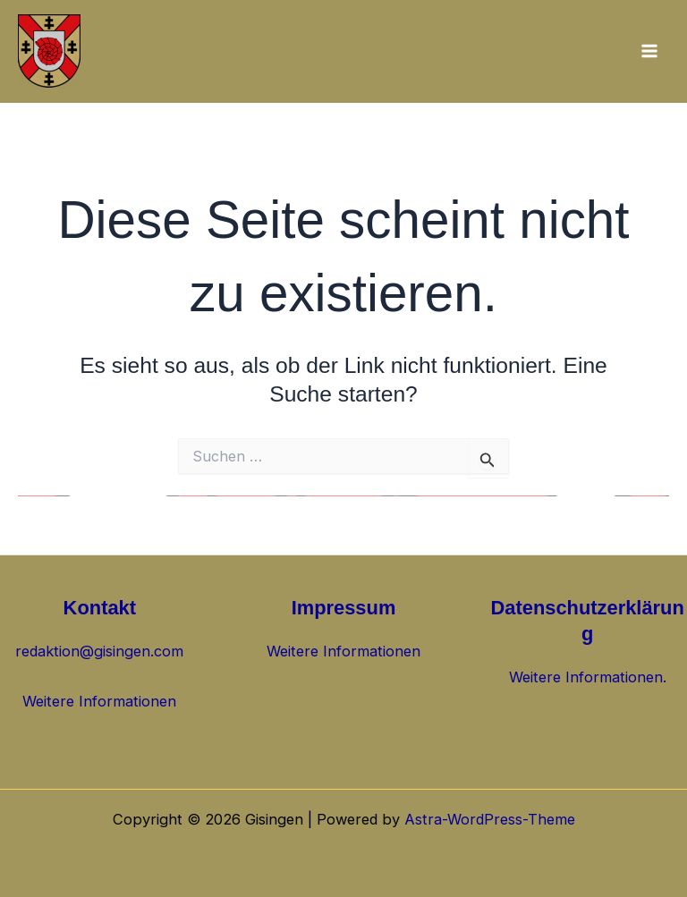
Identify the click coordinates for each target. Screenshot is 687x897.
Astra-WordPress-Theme (489, 819)
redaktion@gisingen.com (99, 651)
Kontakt (100, 608)
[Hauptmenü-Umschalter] (649, 51)
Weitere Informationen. (587, 677)
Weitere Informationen (99, 701)
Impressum (344, 608)
